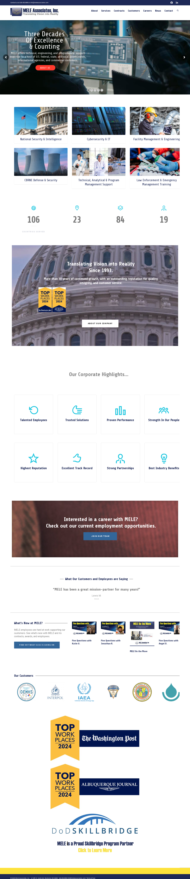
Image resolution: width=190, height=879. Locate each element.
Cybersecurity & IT (98, 139)
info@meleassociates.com (39, 3)
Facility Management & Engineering (156, 139)
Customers (134, 10)
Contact (168, 10)
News (158, 10)
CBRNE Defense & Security (40, 180)
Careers (147, 10)
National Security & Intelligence (41, 139)
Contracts (119, 10)
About (94, 10)
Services (105, 10)
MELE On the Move (138, 651)
